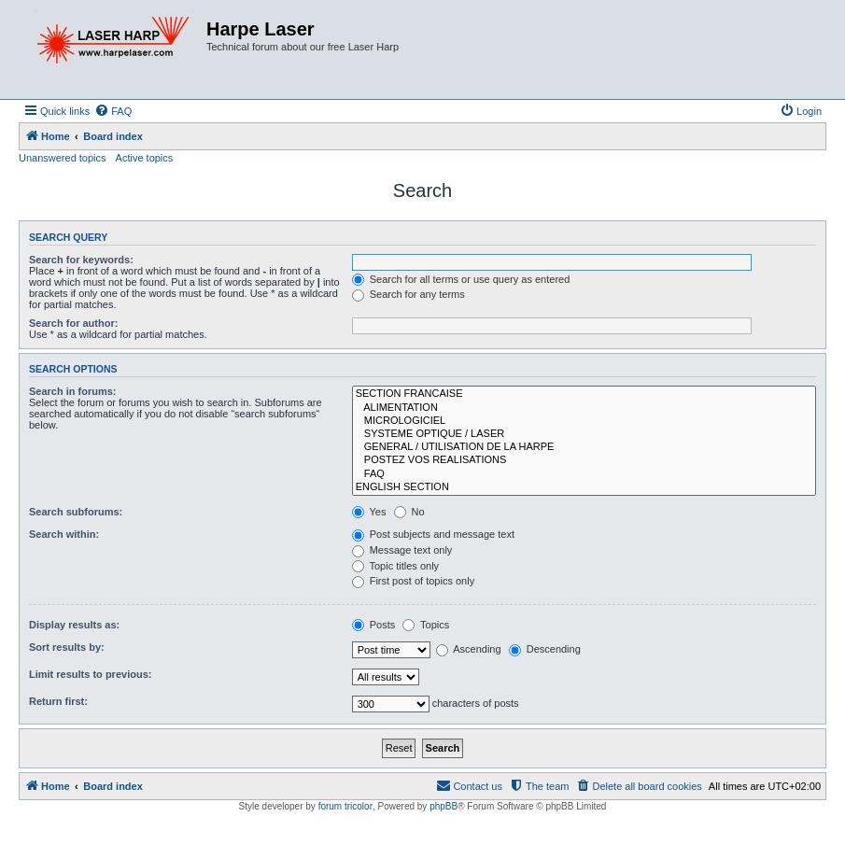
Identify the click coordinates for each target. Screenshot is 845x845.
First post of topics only (413, 580)
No (409, 511)
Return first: (58, 701)
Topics (425, 624)
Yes (369, 511)
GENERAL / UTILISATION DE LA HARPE (584, 447)
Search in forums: (73, 391)
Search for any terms (408, 294)
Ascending (468, 649)
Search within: (64, 534)
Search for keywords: (81, 259)
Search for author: (73, 323)
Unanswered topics (62, 157)
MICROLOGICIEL (584, 421)
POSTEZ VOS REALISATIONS (584, 460)
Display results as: (74, 624)
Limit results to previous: (90, 674)
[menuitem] (113, 111)
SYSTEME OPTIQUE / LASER (584, 434)
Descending (545, 649)
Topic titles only (395, 565)
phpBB (444, 806)
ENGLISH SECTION (584, 487)
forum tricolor (345, 806)
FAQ (584, 474)
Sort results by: (67, 647)
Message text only (402, 550)
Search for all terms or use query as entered (461, 279)
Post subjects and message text (433, 534)
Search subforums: (75, 511)
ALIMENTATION (584, 408)
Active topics (145, 157)
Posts (374, 624)
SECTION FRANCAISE (584, 394)
